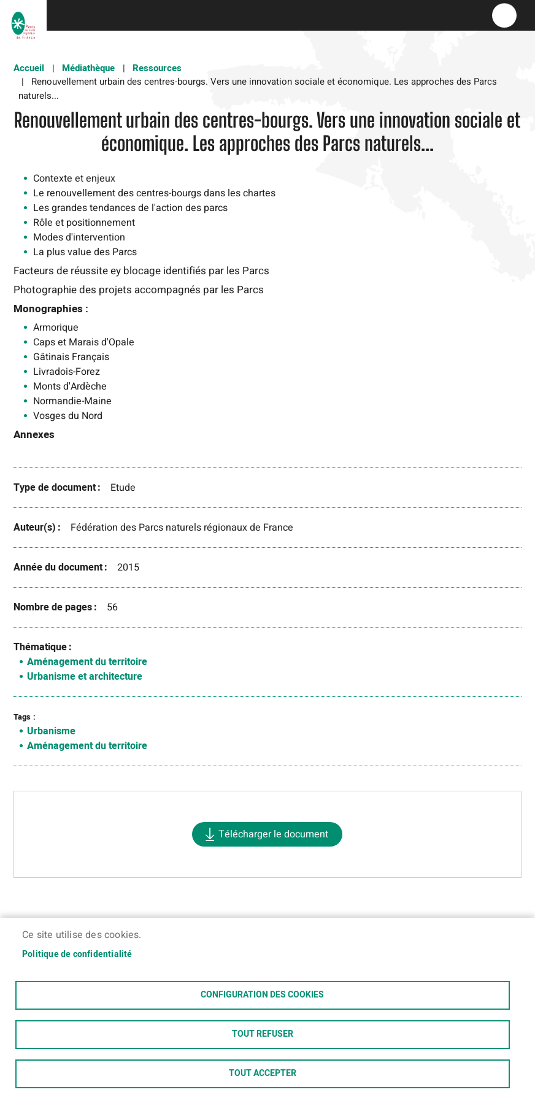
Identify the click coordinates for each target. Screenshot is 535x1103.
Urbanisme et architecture (84, 676)
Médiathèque (88, 68)
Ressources (157, 68)
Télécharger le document (273, 834)
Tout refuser (262, 1034)
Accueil (28, 68)
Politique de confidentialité (77, 953)
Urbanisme (51, 731)
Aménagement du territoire (87, 662)
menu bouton (504, 15)
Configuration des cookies (262, 994)
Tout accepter (262, 1073)
